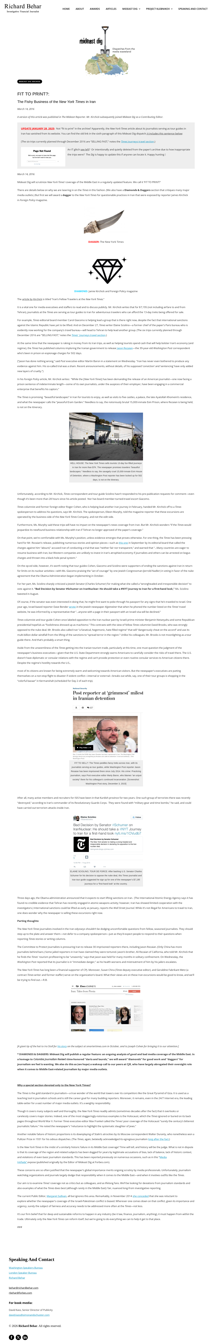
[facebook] (11, 1337)
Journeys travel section (137, 141)
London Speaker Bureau (23, 1272)
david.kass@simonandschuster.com (29, 1315)
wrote (72, 606)
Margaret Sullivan (56, 1196)
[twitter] (18, 1337)
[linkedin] (25, 1337)
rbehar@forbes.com (20, 1292)
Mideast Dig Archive (29, 81)
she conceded (141, 1196)
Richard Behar (17, 1277)
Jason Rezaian (125, 348)
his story (62, 1046)
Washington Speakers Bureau (26, 1267)
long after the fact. (158, 1139)
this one (123, 542)
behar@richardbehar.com (23, 1287)
